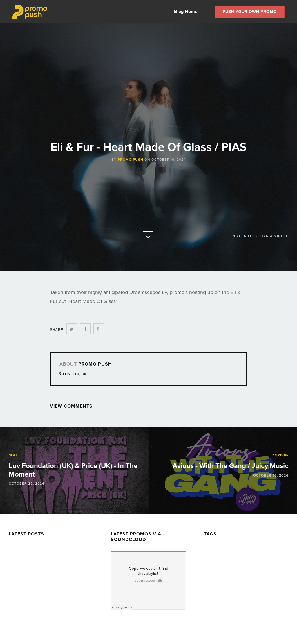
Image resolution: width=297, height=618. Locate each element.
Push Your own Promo (250, 11)
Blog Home (186, 12)
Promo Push (130, 159)
